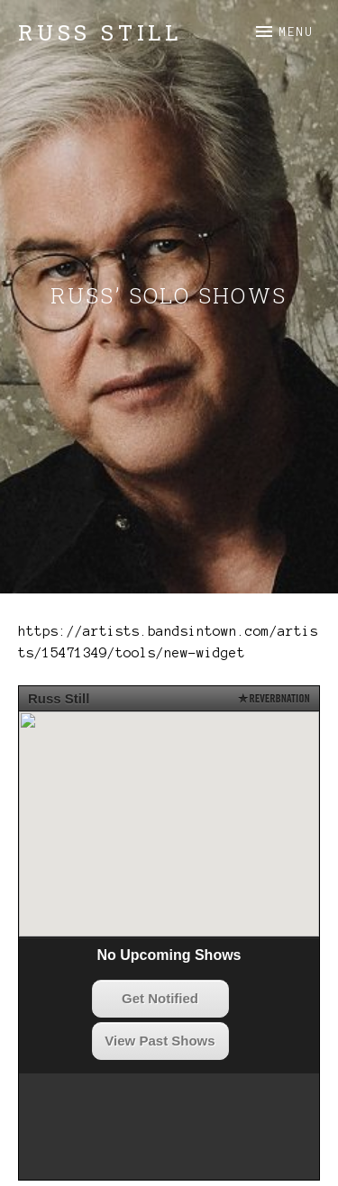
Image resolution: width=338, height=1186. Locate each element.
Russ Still (100, 32)
